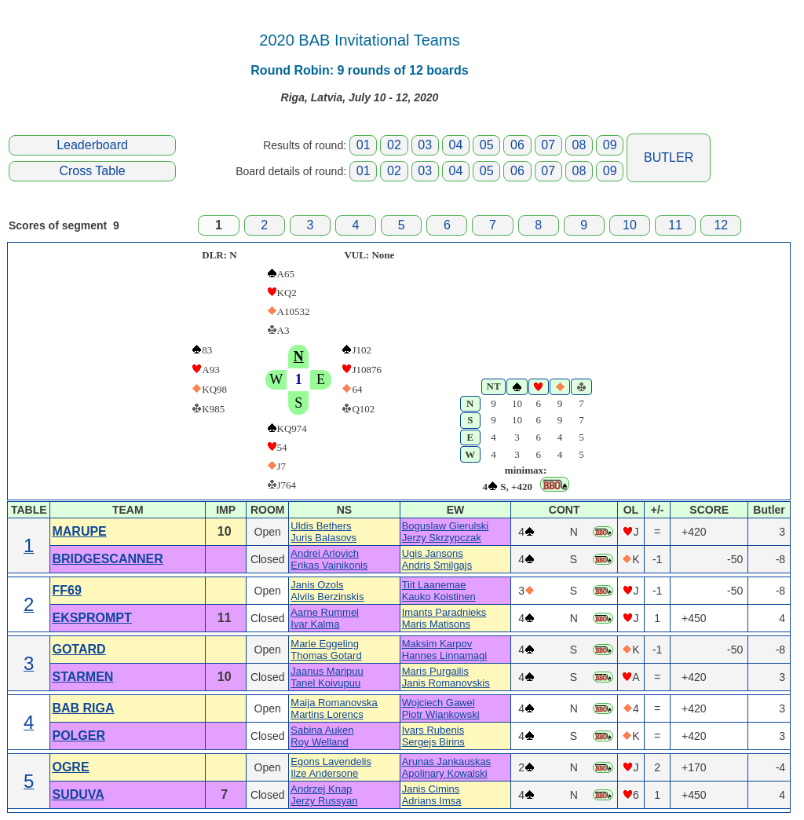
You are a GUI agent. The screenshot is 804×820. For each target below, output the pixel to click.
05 (487, 145)
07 (548, 145)
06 (517, 145)
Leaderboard (92, 145)
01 (363, 145)
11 (675, 225)
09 (610, 145)
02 (394, 145)
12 (721, 225)
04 (456, 145)
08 (579, 145)
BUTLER (668, 157)
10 (630, 225)
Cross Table (92, 171)
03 (425, 145)
